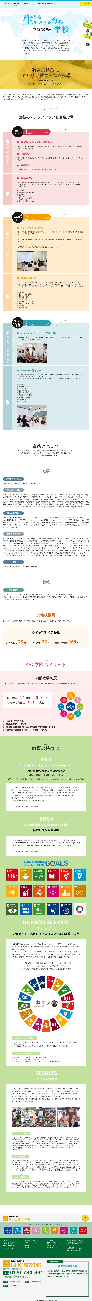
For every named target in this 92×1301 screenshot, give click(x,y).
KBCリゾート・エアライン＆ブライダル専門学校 (54, 1230)
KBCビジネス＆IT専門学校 (17, 1230)
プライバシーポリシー (10, 1249)
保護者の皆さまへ (72, 1247)
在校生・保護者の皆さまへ (75, 1250)
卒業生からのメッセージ (53, 1247)
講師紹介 (27, 1245)
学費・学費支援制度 (73, 1243)
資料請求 (87, 23)
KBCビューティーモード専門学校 (73, 1230)
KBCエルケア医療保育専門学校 (36, 1230)
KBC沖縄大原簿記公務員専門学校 (26, 1230)
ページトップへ (88, 44)
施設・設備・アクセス (10, 1245)
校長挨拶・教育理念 (9, 1243)
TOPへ (85, 1218)
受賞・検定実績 (51, 1245)
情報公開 (6, 1247)
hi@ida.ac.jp (14, 1285)
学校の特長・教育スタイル (11, 1242)
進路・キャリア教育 (30, 1240)
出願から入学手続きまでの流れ (75, 1240)
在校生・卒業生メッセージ (54, 1242)
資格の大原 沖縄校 (83, 1230)
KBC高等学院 (16, 1218)
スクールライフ (50, 1240)
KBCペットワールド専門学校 (64, 1230)
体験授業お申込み (87, 34)
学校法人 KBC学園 (8, 1230)
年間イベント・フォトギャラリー (55, 1243)
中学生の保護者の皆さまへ (75, 1248)
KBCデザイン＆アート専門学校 (45, 1230)
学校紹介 (5, 1240)
